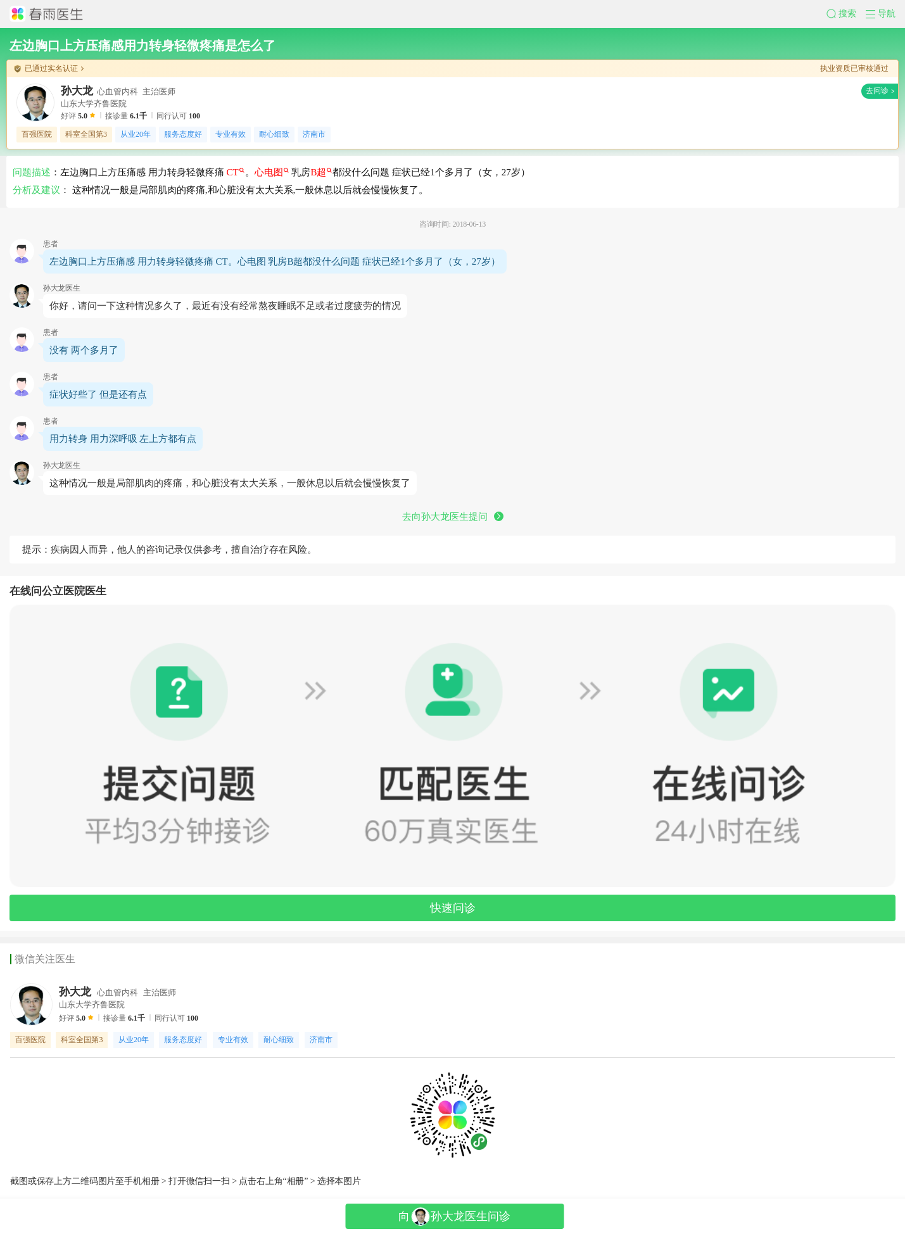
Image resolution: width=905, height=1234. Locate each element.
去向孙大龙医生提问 (452, 517)
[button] (846, 14)
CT (235, 172)
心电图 (272, 172)
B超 (321, 172)
